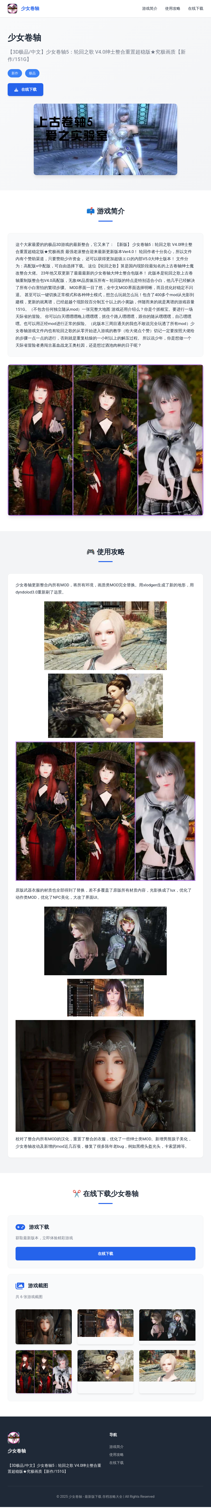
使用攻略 (172, 8)
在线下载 (195, 8)
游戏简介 (149, 8)
